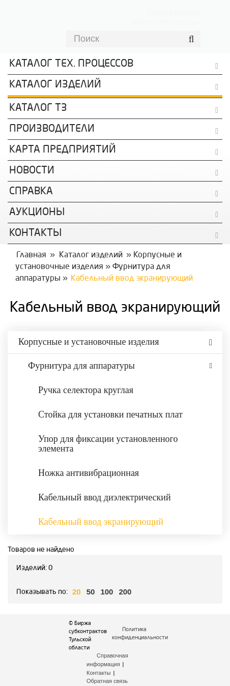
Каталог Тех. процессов (71, 64)
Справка (31, 192)
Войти (143, 22)
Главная (31, 255)
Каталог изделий (55, 85)
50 (91, 591)
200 (125, 591)
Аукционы (37, 212)
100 (106, 591)
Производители (52, 129)
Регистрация (180, 22)
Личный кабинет (173, 12)
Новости (31, 171)
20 (76, 591)
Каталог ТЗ (38, 108)
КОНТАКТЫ (35, 233)
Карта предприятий (62, 150)
